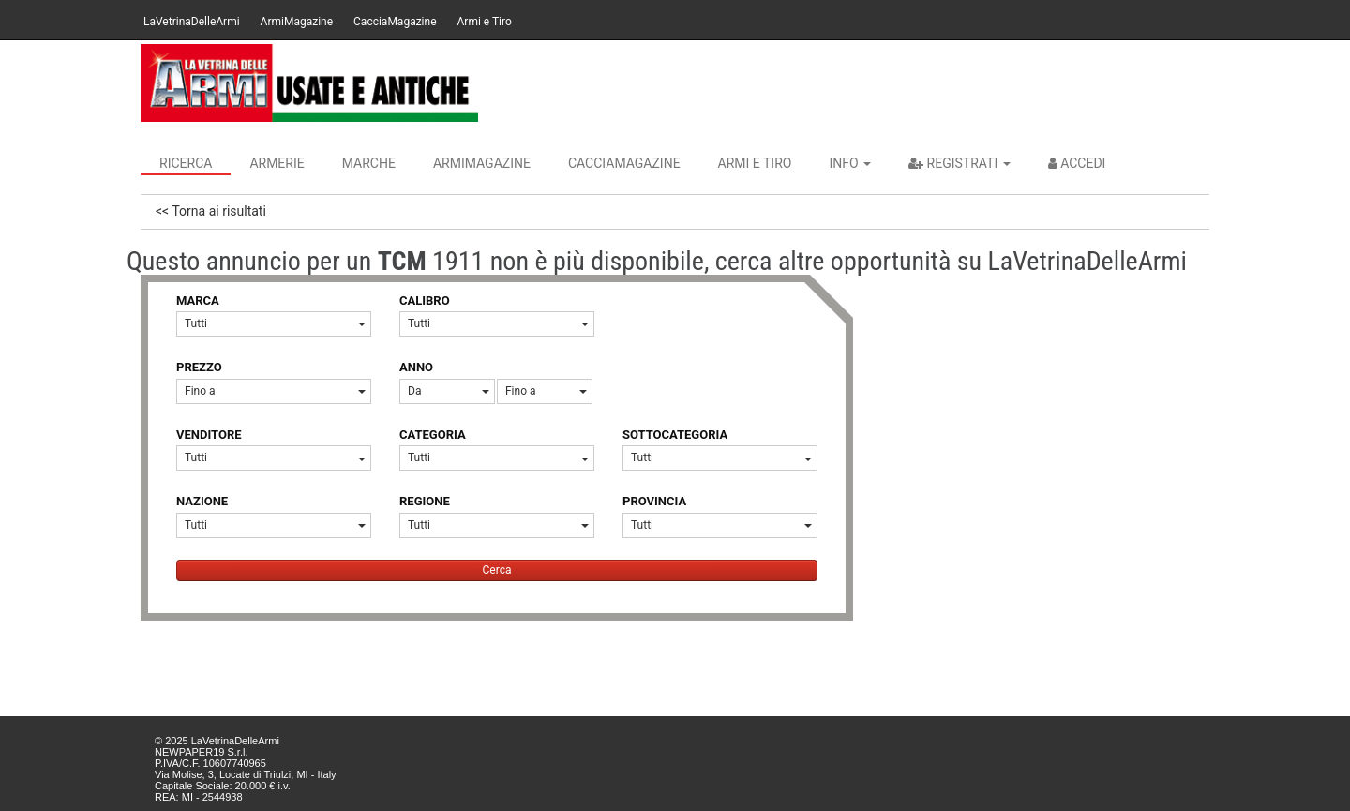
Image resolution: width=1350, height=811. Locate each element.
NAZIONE (202, 501)
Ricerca (185, 163)
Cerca (497, 570)
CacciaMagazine (394, 21)
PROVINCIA (654, 501)
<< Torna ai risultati (211, 210)
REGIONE (424, 501)
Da (448, 391)
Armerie (276, 163)
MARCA (197, 300)
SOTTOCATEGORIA (675, 435)
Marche (369, 163)
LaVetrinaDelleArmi (191, 21)
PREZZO (199, 367)
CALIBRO (424, 300)
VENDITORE (209, 435)
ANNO (416, 367)
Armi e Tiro (485, 21)
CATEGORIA (432, 435)
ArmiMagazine (297, 21)
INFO (850, 163)
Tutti (275, 323)
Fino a (275, 391)
